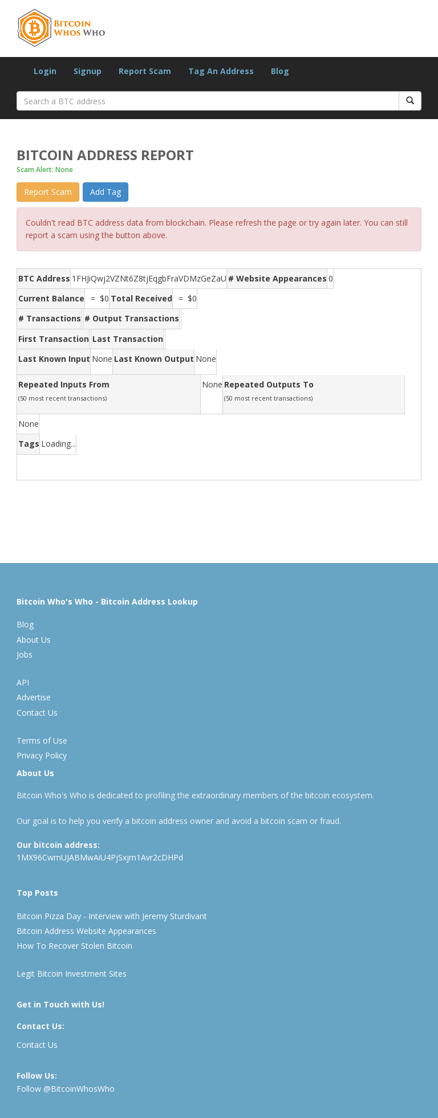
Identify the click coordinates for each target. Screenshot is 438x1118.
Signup (88, 71)
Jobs (25, 654)
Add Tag (105, 191)
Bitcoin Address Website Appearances (86, 930)
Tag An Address (221, 71)
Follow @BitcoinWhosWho (66, 1088)
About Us (34, 639)
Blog (280, 71)
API (23, 682)
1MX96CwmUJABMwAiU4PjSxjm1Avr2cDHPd (100, 857)
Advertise (34, 697)
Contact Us (37, 712)
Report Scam (145, 71)
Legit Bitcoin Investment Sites (72, 973)
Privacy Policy (42, 755)
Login (45, 71)
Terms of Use (42, 740)
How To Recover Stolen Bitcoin (74, 945)
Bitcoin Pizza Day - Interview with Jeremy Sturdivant (112, 916)
